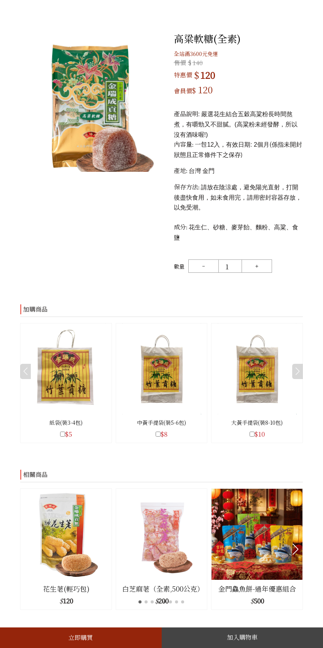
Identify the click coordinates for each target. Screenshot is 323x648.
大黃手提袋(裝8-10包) (257, 422)
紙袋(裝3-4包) (66, 422)
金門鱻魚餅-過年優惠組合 (257, 589)
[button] (295, 549)
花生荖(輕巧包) (66, 589)
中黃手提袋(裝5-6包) (161, 422)
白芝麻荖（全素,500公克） (161, 589)
